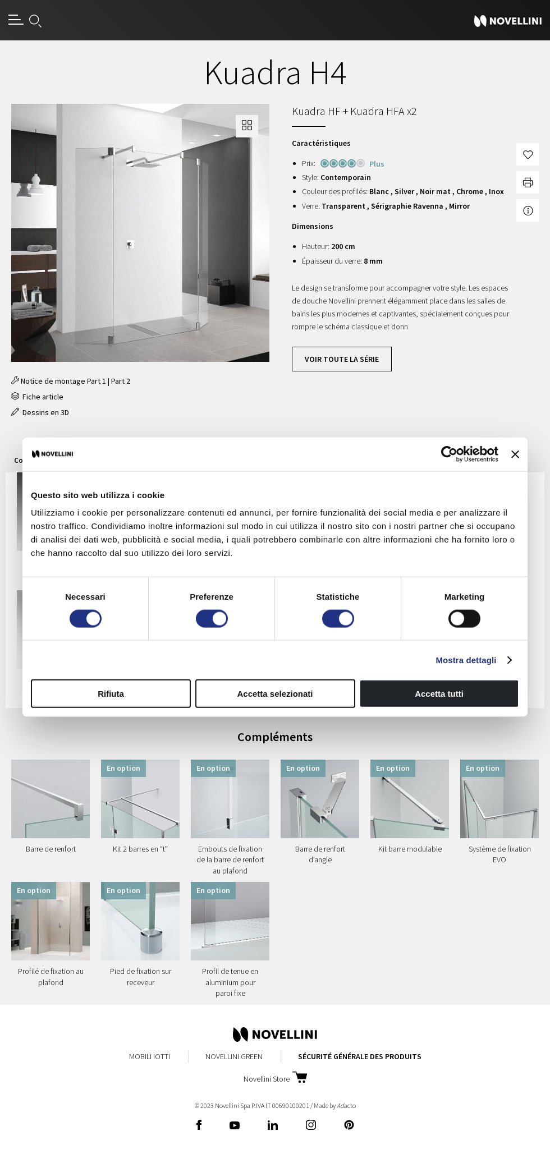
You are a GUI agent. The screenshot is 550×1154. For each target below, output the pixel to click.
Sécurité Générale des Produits (359, 1056)
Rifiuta (111, 693)
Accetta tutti (439, 693)
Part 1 (96, 381)
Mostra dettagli (466, 659)
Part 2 (120, 381)
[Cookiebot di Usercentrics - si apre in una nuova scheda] (449, 453)
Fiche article (37, 397)
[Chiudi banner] (515, 454)
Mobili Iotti (149, 1056)
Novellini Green (234, 1056)
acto (346, 1105)
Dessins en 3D (40, 412)
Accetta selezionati (275, 693)
